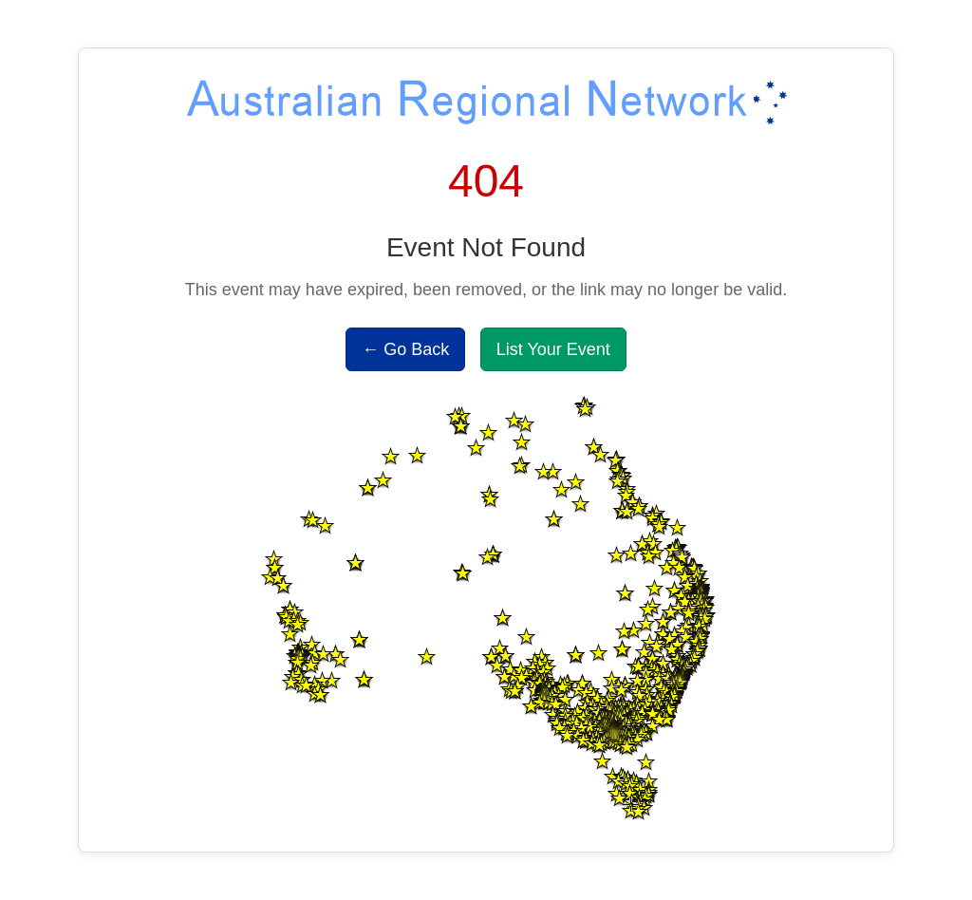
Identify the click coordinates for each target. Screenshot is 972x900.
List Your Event (553, 349)
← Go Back (405, 349)
